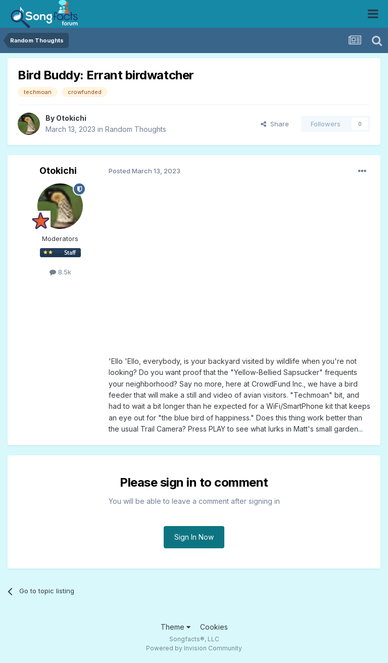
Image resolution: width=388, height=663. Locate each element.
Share (275, 124)
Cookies (214, 627)
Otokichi (71, 118)
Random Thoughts (135, 129)
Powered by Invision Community (194, 648)
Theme (175, 627)
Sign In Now (194, 537)
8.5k (60, 272)
